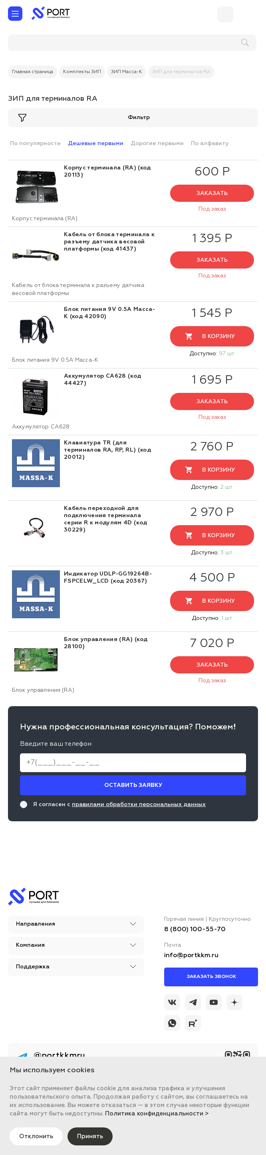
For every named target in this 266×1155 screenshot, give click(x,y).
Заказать (212, 193)
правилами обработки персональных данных (139, 804)
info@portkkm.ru (191, 955)
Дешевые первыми (95, 143)
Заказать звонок (211, 976)
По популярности (35, 143)
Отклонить (37, 1136)
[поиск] (60, 42)
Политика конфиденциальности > (157, 1113)
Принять (93, 1136)
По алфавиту (209, 143)
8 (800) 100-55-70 (195, 929)
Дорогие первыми (157, 143)
